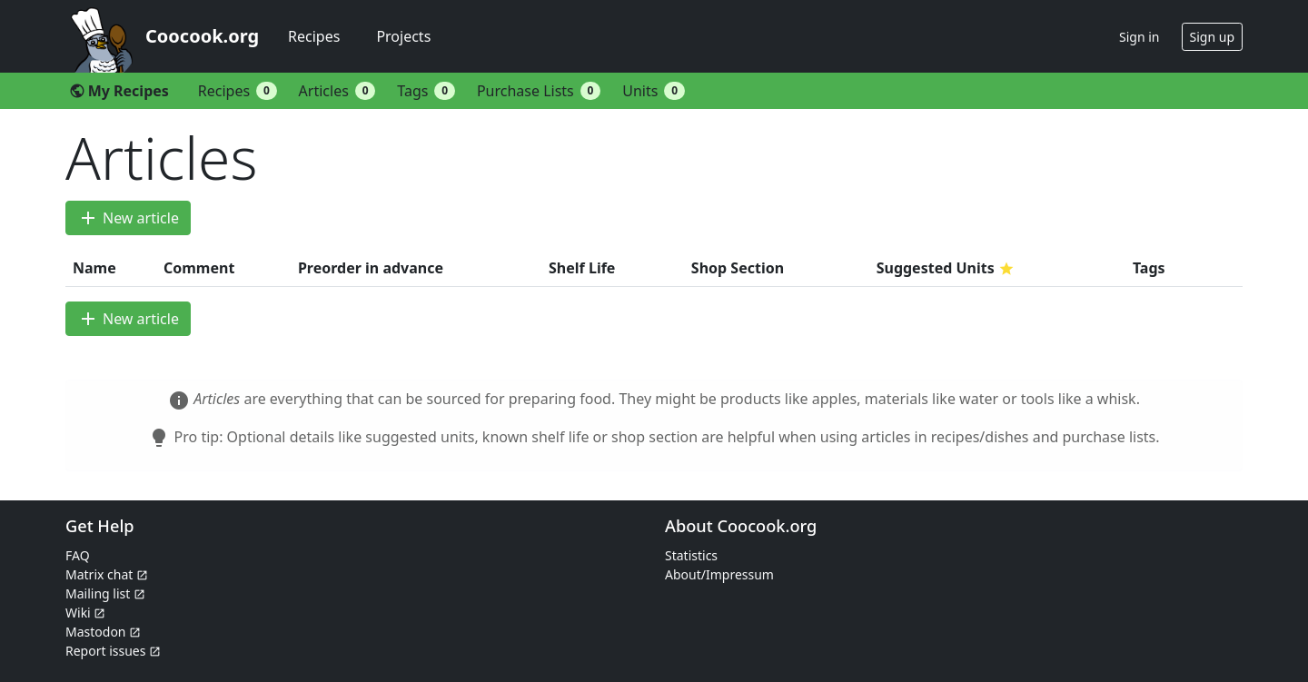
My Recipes (119, 91)
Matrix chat (106, 574)
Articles (337, 91)
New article (128, 218)
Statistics (691, 555)
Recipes (314, 36)
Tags (426, 91)
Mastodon (103, 631)
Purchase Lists (538, 91)
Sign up (1212, 36)
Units (653, 91)
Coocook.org (202, 36)
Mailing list (105, 593)
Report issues (113, 650)
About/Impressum (719, 574)
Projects (403, 36)
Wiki (85, 612)
